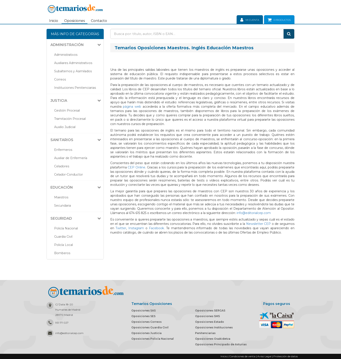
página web (132, 107)
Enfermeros (63, 150)
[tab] (75, 45)
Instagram (136, 228)
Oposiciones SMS (207, 316)
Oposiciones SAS (143, 310)
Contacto (99, 21)
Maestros (61, 197)
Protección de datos (285, 356)
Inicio (53, 21)
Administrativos (65, 55)
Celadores (61, 166)
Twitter (120, 228)
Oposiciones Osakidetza (212, 338)
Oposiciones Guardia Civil (150, 327)
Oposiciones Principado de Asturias (221, 344)
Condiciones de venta (242, 356)
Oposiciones (74, 21)
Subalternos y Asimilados (73, 71)
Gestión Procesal (67, 110)
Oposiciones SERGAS (210, 310)
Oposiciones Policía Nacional (152, 338)
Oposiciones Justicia (146, 333)
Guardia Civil (63, 237)
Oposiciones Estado (209, 321)
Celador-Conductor (68, 174)
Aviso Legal (264, 356)
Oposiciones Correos (146, 321)
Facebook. (157, 228)
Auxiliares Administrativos (73, 63)
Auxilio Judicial (64, 127)
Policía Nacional (66, 228)
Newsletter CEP (258, 224)
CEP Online (136, 167)
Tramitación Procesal (70, 119)
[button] (76, 45)
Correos (60, 79)
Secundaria (62, 205)
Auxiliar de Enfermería (70, 158)
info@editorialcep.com (254, 213)
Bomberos (62, 253)
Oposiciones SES (143, 316)
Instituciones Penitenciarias (75, 88)
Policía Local (63, 245)
